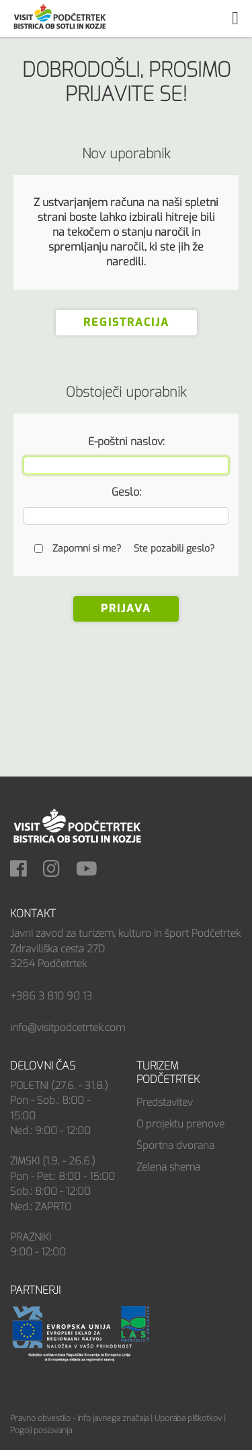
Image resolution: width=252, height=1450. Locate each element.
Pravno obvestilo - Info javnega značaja (79, 1418)
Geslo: (126, 492)
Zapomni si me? (86, 548)
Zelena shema (168, 1167)
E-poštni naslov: (126, 441)
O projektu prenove (180, 1124)
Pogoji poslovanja (41, 1430)
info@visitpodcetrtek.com (67, 1027)
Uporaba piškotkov (188, 1418)
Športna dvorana (175, 1145)
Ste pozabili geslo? (174, 548)
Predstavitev (164, 1102)
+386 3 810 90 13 (51, 996)
